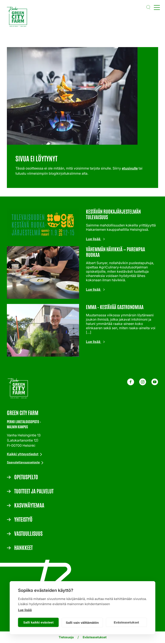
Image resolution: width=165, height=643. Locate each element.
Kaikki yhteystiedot (22, 454)
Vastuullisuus (28, 533)
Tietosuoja (66, 637)
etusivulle (130, 168)
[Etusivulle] (18, 17)
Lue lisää (25, 610)
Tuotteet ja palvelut (33, 491)
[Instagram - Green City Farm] (142, 384)
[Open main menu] (157, 7)
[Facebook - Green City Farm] (130, 384)
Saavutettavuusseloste (23, 462)
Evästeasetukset (126, 622)
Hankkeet (23, 547)
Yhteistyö (23, 519)
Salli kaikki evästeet (38, 622)
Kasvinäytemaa (29, 505)
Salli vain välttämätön (82, 622)
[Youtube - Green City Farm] (154, 384)
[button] (148, 7)
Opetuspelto (26, 477)
